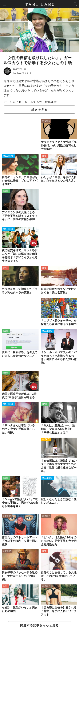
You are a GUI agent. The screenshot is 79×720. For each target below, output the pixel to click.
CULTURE (46, 121)
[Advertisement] (39, 675)
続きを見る (39, 109)
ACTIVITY (46, 439)
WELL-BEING (8, 156)
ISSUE (5, 191)
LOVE (44, 156)
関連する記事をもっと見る (39, 625)
